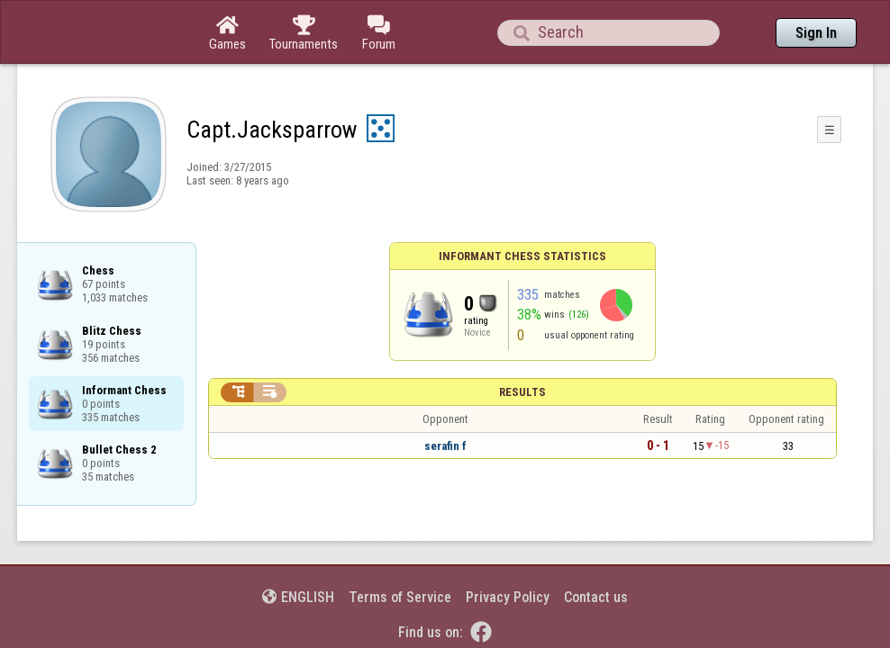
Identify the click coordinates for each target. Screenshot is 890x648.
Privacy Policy (507, 547)
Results (522, 342)
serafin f (445, 396)
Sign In (816, 32)
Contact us (596, 547)
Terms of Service (400, 547)
